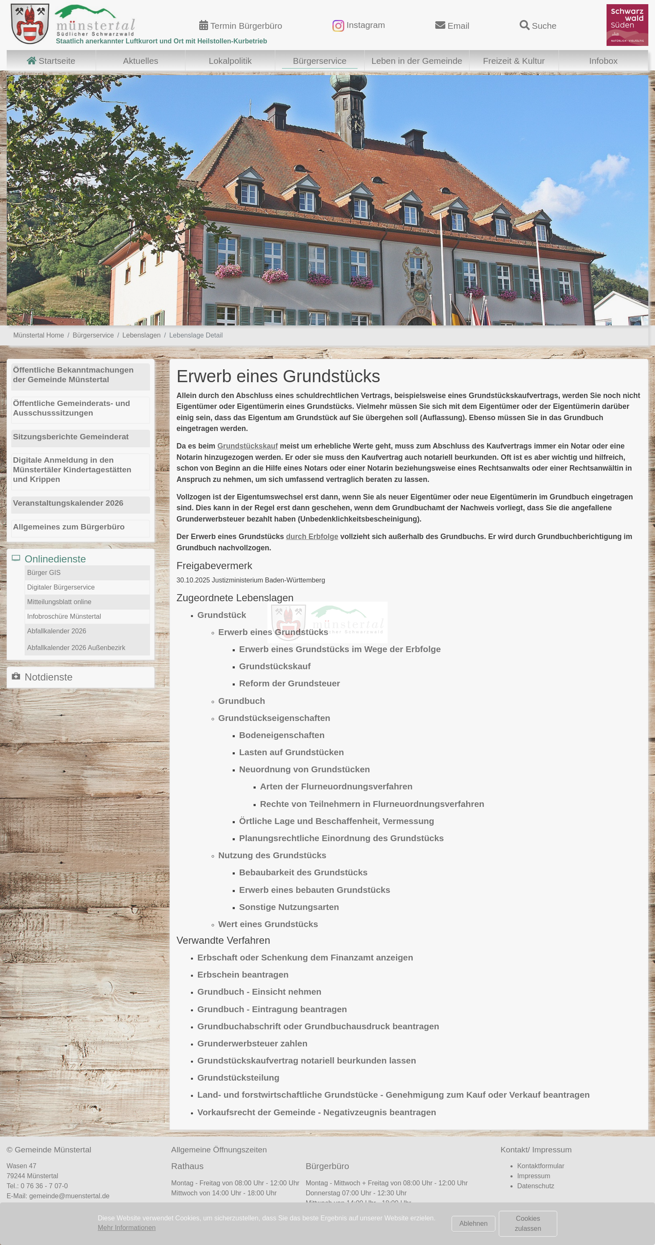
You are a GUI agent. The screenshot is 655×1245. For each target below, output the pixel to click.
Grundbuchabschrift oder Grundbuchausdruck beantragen (318, 1026)
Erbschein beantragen (243, 974)
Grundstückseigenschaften (274, 718)
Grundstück (222, 615)
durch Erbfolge (312, 536)
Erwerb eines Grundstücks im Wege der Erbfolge (340, 649)
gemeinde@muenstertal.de (69, 1196)
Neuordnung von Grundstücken (304, 769)
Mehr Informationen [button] (127, 1227)
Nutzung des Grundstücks (272, 855)
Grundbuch (241, 701)
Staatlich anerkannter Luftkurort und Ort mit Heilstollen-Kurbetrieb (161, 41)
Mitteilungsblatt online (59, 601)
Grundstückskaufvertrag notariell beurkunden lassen (307, 1060)
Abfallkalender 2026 (56, 631)
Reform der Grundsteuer (289, 683)
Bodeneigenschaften (282, 735)
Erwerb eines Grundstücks (273, 632)
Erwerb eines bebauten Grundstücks (315, 890)
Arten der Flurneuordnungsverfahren (336, 786)
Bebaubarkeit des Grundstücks (303, 872)
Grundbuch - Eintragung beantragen (272, 1009)
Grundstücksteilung (238, 1077)
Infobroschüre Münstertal (64, 616)
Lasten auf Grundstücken (291, 752)
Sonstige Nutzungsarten (289, 907)
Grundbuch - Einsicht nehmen (260, 991)
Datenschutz (535, 1186)
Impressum (533, 1175)
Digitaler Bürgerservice (61, 587)
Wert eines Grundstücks (268, 924)
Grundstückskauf (247, 446)
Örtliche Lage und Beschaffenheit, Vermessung (336, 821)
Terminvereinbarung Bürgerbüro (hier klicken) (379, 1219)
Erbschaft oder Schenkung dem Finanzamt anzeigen (306, 957)
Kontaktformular (540, 1165)
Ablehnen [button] (474, 1223)
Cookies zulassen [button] (528, 1223)
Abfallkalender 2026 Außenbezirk (76, 647)
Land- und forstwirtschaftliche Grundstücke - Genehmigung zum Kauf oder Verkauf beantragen (394, 1094)
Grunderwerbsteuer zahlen (253, 1043)
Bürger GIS (44, 572)
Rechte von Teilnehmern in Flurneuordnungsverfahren (372, 804)
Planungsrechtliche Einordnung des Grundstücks (341, 838)
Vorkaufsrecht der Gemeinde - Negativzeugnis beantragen (317, 1112)
